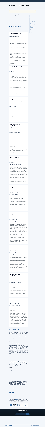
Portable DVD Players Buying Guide (16, 329)
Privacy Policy (33, 418)
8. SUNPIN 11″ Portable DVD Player (32, 26)
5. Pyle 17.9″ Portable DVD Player (32, 21)
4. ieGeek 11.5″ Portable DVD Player (32, 20)
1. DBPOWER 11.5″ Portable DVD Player (32, 16)
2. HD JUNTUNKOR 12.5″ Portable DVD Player (32, 17)
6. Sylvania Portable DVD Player (32, 23)
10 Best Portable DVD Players (15, 26)
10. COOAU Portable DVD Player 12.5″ (32, 29)
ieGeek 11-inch (17, 399)
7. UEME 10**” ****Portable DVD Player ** (32, 24)
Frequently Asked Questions (15, 388)
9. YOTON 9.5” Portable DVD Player (32, 27)
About (23, 418)
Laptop (15, 418)
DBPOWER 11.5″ (11, 397)
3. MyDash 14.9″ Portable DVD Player (32, 19)
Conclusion (11, 392)
